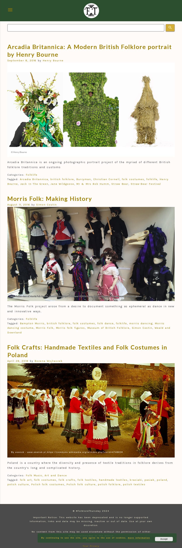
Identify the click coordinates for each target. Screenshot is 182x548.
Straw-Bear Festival (146, 183)
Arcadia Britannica (34, 179)
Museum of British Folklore (108, 327)
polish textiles (134, 484)
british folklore (62, 179)
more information (139, 538)
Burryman (83, 179)
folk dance (105, 323)
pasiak (149, 479)
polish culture (18, 484)
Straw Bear (119, 183)
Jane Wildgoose (62, 183)
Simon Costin (46, 204)
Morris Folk (45, 327)
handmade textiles (113, 479)
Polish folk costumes (47, 484)
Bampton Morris (32, 323)
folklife (151, 179)
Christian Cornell (106, 179)
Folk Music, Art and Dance (46, 475)
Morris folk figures (70, 327)
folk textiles (87, 479)
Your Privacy (91, 546)
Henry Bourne (53, 60)
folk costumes (133, 179)
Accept (163, 539)
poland (162, 479)
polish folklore (109, 484)
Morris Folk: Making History (49, 198)
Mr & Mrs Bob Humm (92, 183)
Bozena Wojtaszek (49, 361)
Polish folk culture (81, 484)
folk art (26, 479)
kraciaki (136, 479)
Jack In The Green (34, 183)
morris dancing (140, 323)
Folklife (31, 174)
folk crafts (67, 479)
